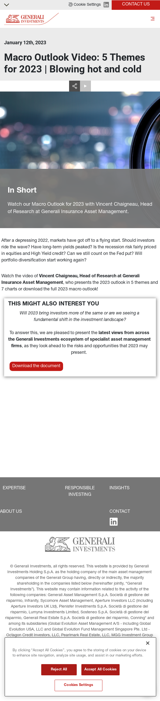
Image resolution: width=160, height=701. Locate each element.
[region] (80, 667)
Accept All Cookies (100, 669)
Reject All (59, 669)
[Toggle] (152, 19)
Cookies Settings (78, 685)
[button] (84, 5)
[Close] (148, 643)
